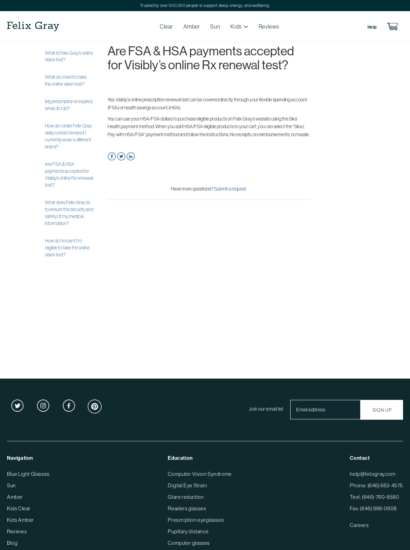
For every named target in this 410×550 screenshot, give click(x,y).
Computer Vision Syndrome (199, 474)
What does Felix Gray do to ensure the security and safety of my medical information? (69, 212)
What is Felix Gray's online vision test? (69, 56)
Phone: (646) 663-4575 (376, 485)
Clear (166, 26)
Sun (215, 26)
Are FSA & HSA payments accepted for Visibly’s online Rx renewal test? (69, 174)
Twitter (121, 156)
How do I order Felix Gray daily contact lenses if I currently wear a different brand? (68, 136)
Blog (12, 543)
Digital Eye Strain (187, 485)
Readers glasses (187, 508)
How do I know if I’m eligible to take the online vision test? (67, 248)
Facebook (112, 156)
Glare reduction (186, 497)
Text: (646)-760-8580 (374, 497)
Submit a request (230, 189)
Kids (236, 26)
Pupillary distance (188, 531)
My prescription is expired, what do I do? (69, 104)
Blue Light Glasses (28, 474)
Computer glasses (189, 543)
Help (372, 27)
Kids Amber (20, 520)
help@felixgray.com (372, 474)
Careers (359, 525)
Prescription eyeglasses (196, 520)
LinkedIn (130, 156)
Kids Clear (19, 508)
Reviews (269, 26)
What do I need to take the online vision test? (66, 80)
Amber (191, 26)
